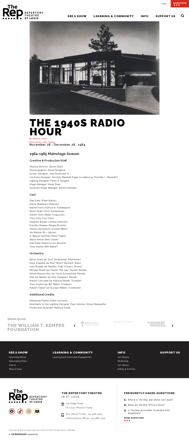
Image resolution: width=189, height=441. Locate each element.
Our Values (123, 365)
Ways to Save (15, 369)
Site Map (71, 430)
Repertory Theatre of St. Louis (21, 10)
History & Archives (126, 369)
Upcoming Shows (17, 357)
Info (145, 16)
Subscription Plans (18, 361)
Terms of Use (47, 430)
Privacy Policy (60, 430)
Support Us (166, 16)
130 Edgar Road (90, 405)
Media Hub (123, 361)
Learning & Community (114, 16)
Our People (123, 357)
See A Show (77, 16)
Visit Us (12, 365)
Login (164, 4)
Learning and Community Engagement (72, 357)
